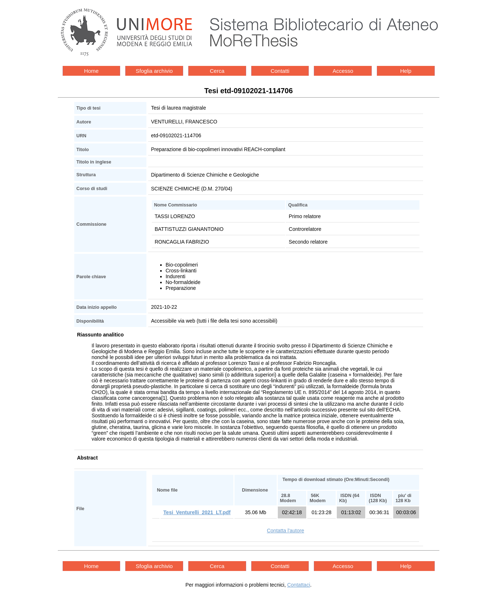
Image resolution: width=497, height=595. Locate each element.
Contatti (280, 71)
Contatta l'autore (285, 530)
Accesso (342, 71)
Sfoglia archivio (154, 71)
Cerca (217, 71)
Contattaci (298, 585)
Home (91, 71)
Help (405, 71)
